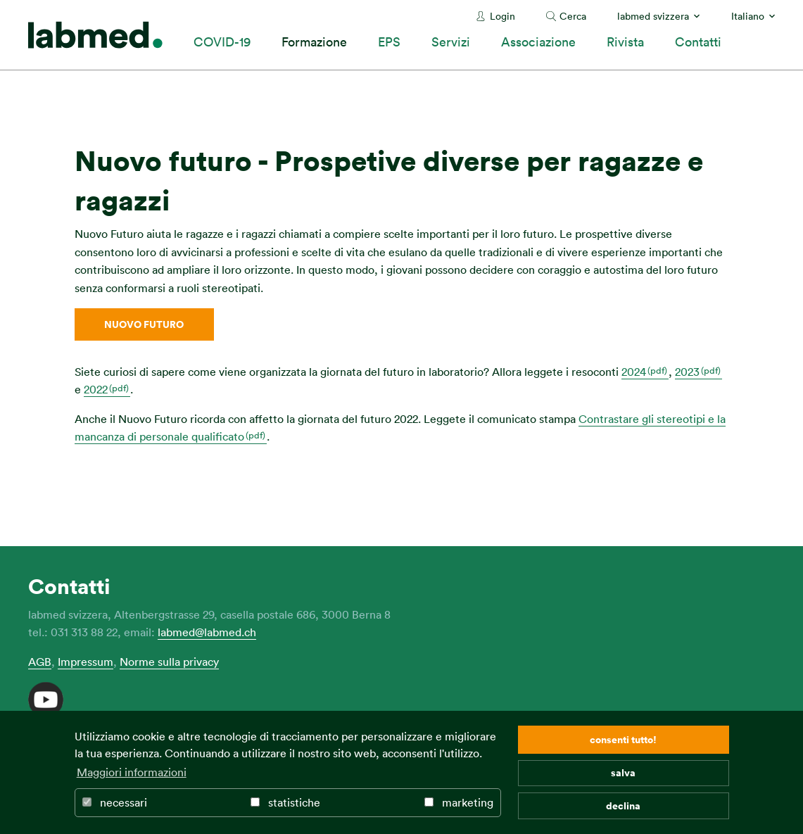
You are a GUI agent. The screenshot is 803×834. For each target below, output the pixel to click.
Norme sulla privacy (169, 662)
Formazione (314, 41)
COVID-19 (222, 41)
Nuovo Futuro (144, 324)
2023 (687, 372)
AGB (39, 662)
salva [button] (623, 772)
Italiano (747, 16)
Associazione (538, 41)
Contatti (698, 41)
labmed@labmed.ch (207, 632)
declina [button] (623, 805)
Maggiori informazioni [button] (131, 772)
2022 (96, 389)
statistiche (285, 802)
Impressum (85, 662)
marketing (458, 802)
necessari (114, 802)
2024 (633, 372)
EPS (389, 41)
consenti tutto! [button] (623, 739)
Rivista (625, 41)
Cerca (572, 16)
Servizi (450, 41)
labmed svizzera (653, 16)
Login (502, 16)
